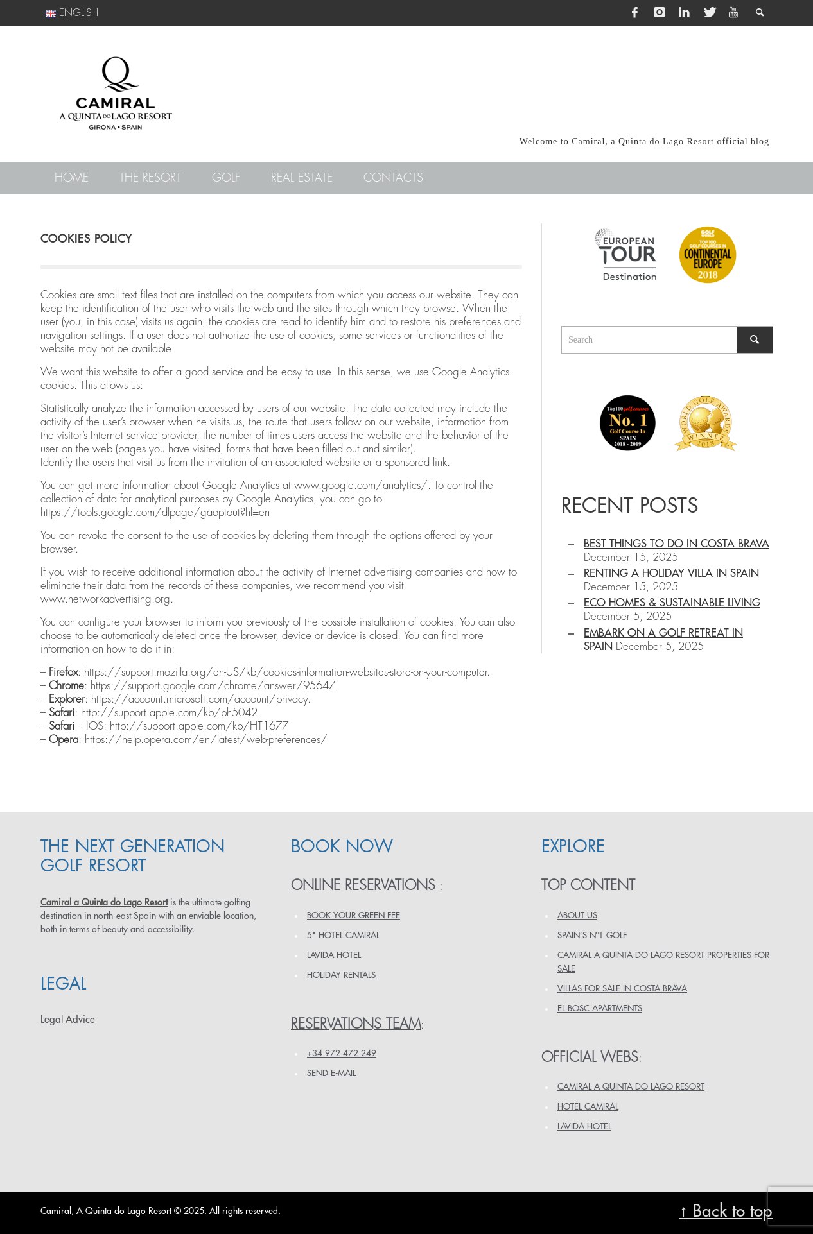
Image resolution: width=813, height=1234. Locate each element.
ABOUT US (577, 915)
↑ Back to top (726, 1211)
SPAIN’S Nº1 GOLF (592, 935)
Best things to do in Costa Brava (676, 543)
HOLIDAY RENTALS (341, 975)
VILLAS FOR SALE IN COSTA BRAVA (622, 988)
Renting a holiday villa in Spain (671, 573)
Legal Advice (67, 1020)
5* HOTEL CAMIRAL (343, 935)
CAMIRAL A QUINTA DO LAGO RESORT (630, 1087)
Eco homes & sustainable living (672, 602)
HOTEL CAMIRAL (587, 1106)
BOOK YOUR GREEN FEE (353, 915)
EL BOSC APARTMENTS (599, 1008)
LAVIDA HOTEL (334, 955)
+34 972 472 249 (341, 1053)
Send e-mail (331, 1073)
